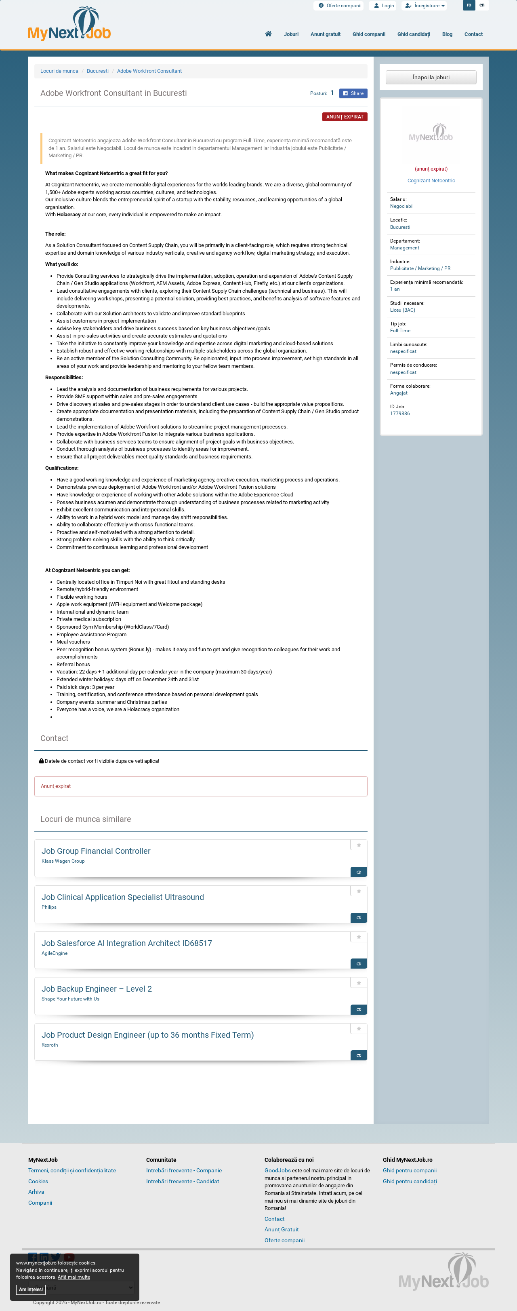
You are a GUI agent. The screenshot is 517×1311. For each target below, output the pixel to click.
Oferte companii (338, 5)
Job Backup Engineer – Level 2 (97, 989)
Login (382, 5)
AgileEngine (54, 953)
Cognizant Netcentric (431, 180)
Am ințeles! (31, 1289)
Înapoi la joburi (431, 77)
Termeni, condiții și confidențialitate (72, 1170)
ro (469, 5)
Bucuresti (98, 71)
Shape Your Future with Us (70, 999)
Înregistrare (424, 5)
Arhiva (36, 1192)
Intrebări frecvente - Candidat (182, 1181)
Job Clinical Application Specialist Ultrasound (123, 897)
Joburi (291, 34)
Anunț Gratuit (282, 1229)
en (482, 5)
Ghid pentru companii (410, 1170)
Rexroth (50, 1045)
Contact (473, 34)
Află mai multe (74, 1277)
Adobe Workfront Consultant (149, 71)
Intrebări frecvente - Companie (184, 1170)
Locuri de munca (59, 71)
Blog (447, 34)
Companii (40, 1202)
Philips (49, 907)
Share (353, 93)
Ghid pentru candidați (410, 1181)
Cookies (38, 1181)
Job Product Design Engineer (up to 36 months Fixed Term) (148, 1035)
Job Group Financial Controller (96, 851)
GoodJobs (278, 1170)
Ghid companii (369, 34)
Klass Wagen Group (63, 861)
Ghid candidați (413, 34)
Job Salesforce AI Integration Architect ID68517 (127, 943)
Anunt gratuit (325, 34)
